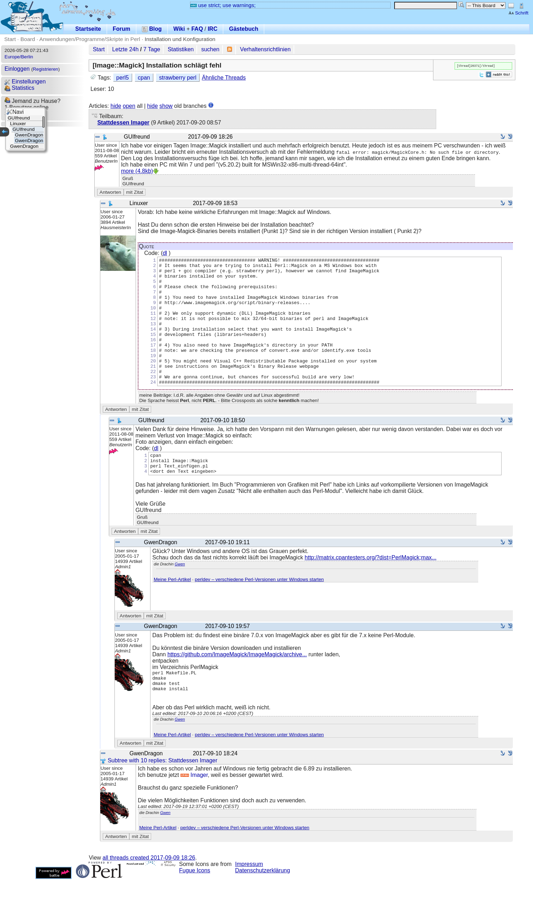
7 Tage (151, 49)
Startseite (88, 29)
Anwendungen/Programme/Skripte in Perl (89, 39)
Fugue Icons (194, 904)
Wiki (179, 29)
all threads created (148, 892)
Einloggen (17, 69)
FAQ (197, 29)
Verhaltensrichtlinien (265, 49)
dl (165, 253)
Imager (194, 809)
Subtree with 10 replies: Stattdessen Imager (158, 794)
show (165, 106)
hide (116, 106)
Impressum (249, 898)
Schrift (518, 13)
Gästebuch (243, 29)
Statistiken (181, 49)
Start (10, 39)
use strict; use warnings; (223, 5)
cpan (144, 78)
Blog (152, 29)
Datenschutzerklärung (262, 904)
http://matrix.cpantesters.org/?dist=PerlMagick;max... (371, 587)
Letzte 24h (125, 49)
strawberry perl (177, 78)
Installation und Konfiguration (180, 39)
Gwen (180, 594)
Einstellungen (25, 81)
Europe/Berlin (19, 56)
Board (27, 39)
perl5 (122, 78)
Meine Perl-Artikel (172, 609)
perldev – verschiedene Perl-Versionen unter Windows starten (259, 609)
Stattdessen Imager (123, 123)
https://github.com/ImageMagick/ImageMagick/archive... (237, 684)
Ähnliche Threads (223, 78)
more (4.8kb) (137, 171)
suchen (210, 49)
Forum (121, 29)
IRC (213, 29)
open (129, 106)
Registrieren (45, 69)
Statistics (19, 88)
